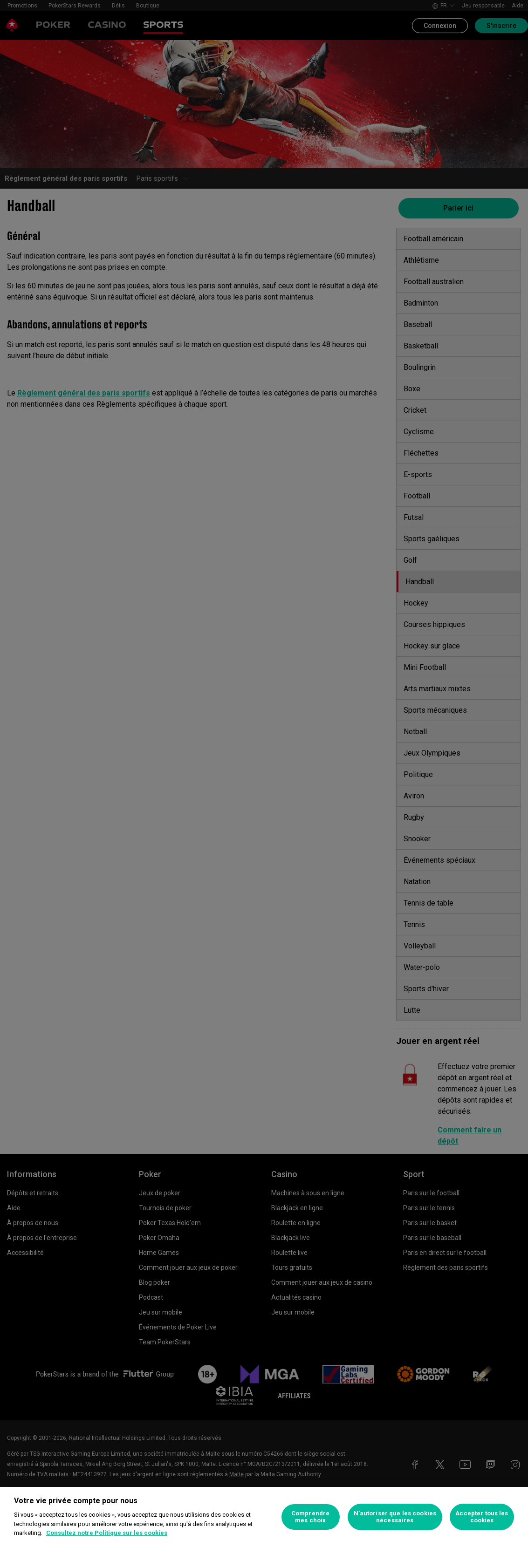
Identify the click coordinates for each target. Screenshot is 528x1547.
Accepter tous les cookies (481, 1517)
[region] (264, 1517)
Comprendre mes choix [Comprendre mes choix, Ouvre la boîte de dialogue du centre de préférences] (310, 1517)
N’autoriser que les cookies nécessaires (395, 1517)
